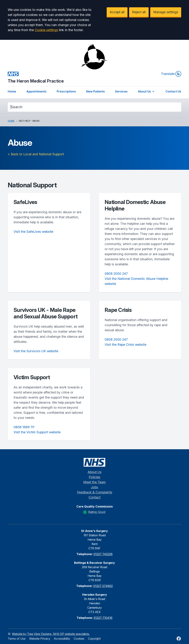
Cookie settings (46, 30)
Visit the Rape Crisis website (125, 344)
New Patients (95, 91)
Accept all (117, 12)
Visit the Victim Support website (37, 432)
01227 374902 (103, 586)
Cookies (79, 638)
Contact (94, 497)
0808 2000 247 (116, 273)
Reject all (139, 12)
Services (121, 91)
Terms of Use (16, 638)
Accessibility (62, 638)
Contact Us (173, 91)
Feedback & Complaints (94, 492)
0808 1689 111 (24, 427)
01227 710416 (103, 618)
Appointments (36, 91)
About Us (146, 91)
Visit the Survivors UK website (36, 351)
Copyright (94, 638)
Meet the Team (94, 482)
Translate (171, 74)
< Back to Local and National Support (36, 154)
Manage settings (165, 12)
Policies (94, 477)
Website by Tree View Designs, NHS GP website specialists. (51, 634)
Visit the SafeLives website (33, 231)
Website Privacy (39, 638)
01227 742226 (103, 554)
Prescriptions (66, 91)
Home (12, 91)
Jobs (94, 487)
